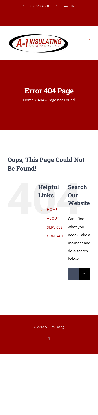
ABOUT (53, 218)
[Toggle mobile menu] (89, 38)
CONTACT (55, 236)
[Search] (84, 274)
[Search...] (73, 274)
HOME (52, 209)
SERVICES (55, 227)
